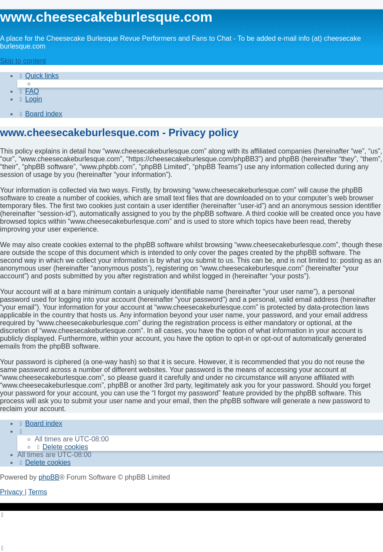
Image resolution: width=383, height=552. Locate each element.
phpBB (49, 477)
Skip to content (23, 61)
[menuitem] (28, 91)
